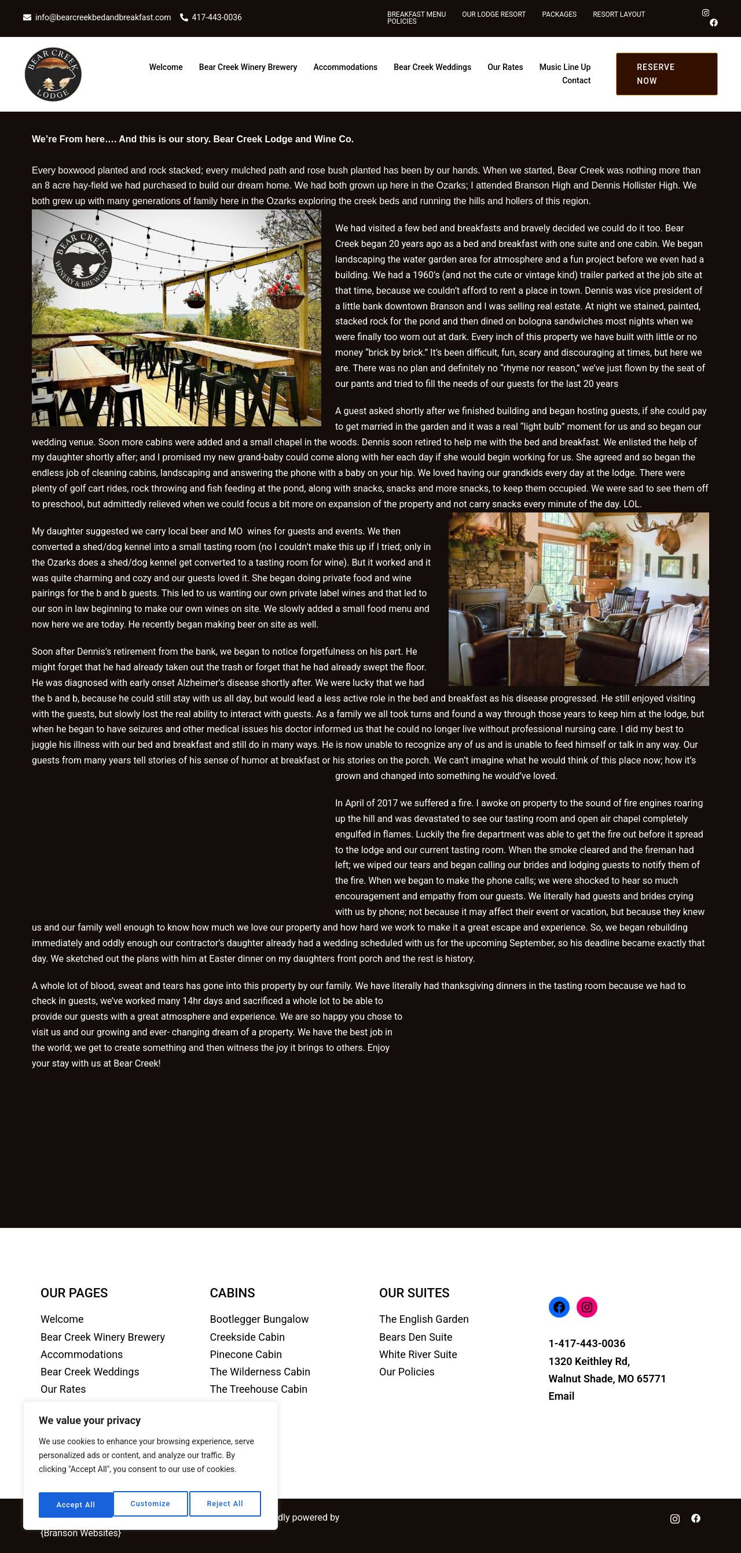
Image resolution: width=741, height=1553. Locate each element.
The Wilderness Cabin (260, 1372)
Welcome (166, 67)
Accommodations (345, 67)
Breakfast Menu (416, 14)
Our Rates (505, 67)
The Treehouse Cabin (259, 1389)
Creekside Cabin (247, 1337)
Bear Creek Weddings (432, 67)
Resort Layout (619, 14)
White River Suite (418, 1354)
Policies (402, 21)
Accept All (226, 1505)
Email (562, 1396)
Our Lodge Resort (494, 14)
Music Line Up (565, 67)
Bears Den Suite (416, 1337)
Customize (75, 1505)
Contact (576, 80)
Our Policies (407, 1372)
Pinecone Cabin (246, 1354)
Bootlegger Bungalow (259, 1319)
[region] (150, 1469)
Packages (559, 14)
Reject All (151, 1505)
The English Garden (424, 1319)
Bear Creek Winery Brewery (248, 67)
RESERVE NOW (656, 74)
